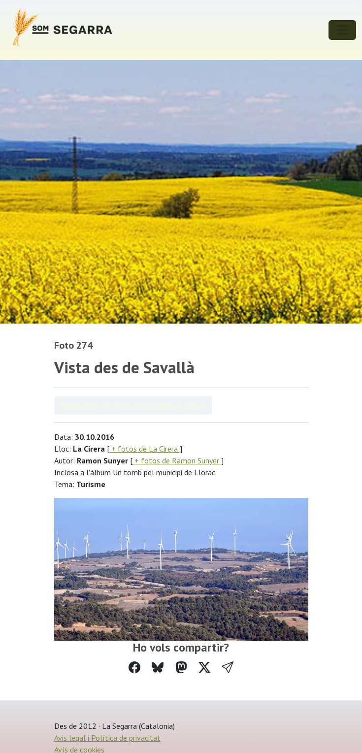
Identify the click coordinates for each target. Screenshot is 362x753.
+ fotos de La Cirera (144, 449)
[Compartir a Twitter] (204, 667)
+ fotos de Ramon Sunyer (176, 460)
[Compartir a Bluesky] (158, 667)
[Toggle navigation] (342, 30)
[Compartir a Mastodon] (181, 667)
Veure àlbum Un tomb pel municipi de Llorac (133, 405)
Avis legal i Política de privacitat (107, 738)
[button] (227, 667)
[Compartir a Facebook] (134, 667)
